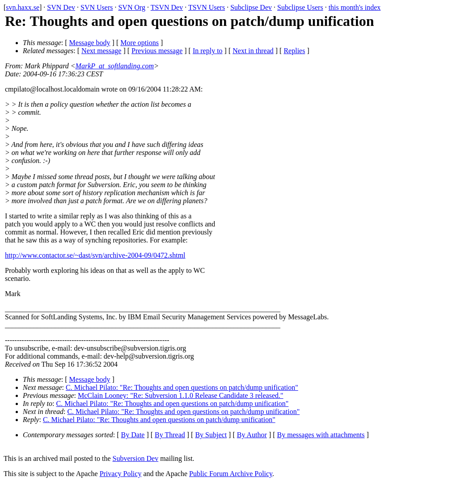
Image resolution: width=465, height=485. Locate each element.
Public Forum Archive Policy (230, 473)
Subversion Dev (136, 458)
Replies (294, 50)
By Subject (211, 435)
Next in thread (253, 50)
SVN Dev (61, 7)
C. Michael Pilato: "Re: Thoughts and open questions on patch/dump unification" (182, 387)
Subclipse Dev (251, 7)
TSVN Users (206, 7)
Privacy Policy (121, 473)
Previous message (156, 50)
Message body (89, 42)
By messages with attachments (321, 435)
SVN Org (131, 7)
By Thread (170, 435)
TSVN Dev (167, 7)
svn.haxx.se (22, 7)
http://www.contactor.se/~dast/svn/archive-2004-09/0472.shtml (95, 255)
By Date (133, 435)
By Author (252, 435)
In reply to (208, 50)
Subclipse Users (300, 7)
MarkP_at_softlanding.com (115, 66)
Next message (101, 50)
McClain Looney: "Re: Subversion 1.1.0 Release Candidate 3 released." (180, 395)
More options (139, 42)
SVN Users (96, 7)
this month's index (355, 7)
